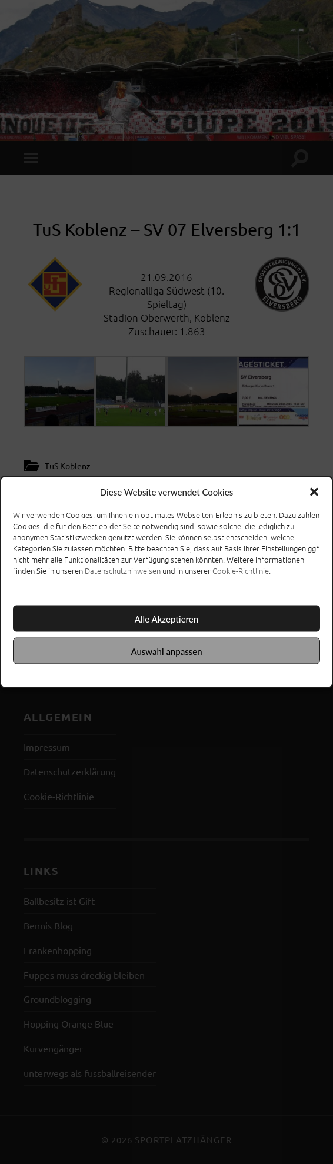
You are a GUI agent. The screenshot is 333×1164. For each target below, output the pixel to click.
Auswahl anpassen (166, 650)
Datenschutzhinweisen (123, 570)
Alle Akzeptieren (166, 618)
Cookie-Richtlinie (240, 570)
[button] (314, 492)
